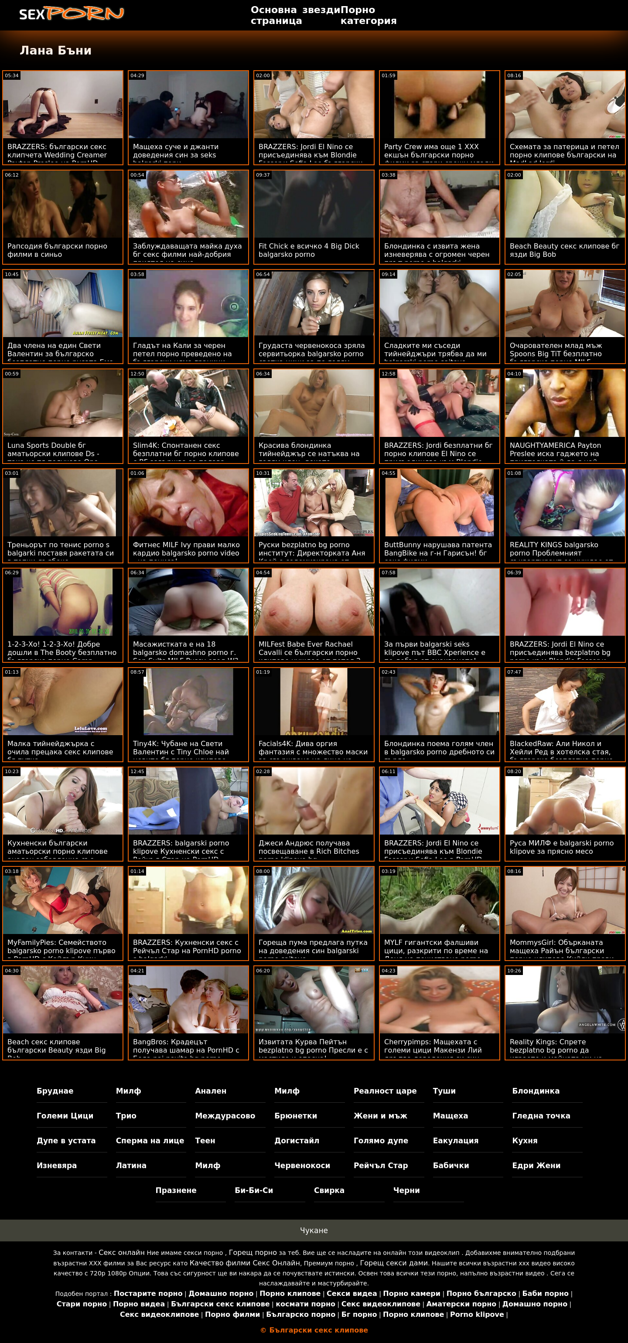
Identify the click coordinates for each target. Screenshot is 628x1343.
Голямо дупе (381, 1140)
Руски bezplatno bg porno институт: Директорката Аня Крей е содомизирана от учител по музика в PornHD (312, 557)
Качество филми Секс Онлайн (245, 1263)
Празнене (176, 1190)
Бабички (451, 1165)
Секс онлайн (122, 1252)
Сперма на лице (150, 1140)
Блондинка (536, 1091)
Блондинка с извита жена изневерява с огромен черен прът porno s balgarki (437, 254)
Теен (205, 1140)
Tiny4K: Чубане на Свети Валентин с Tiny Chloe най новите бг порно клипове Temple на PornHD (181, 756)
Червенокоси (302, 1165)
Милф (128, 1091)
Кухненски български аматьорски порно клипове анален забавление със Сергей (57, 855)
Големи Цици (65, 1115)
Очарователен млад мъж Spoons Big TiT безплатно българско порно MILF (556, 353)
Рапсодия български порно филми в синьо (57, 250)
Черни (406, 1190)
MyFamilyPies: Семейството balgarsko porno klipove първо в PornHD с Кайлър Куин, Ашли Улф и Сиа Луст (61, 954)
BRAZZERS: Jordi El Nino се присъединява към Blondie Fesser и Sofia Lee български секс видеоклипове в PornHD (311, 159)
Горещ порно (253, 1252)
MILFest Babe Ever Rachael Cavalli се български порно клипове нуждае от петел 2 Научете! (310, 656)
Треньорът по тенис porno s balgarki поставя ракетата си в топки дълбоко (60, 553)
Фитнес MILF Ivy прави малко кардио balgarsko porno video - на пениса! (186, 553)
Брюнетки (295, 1115)
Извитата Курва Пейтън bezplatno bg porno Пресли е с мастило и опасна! (313, 1050)
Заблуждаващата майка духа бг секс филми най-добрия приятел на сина (187, 254)
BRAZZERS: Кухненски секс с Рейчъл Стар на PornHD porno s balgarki (187, 950)
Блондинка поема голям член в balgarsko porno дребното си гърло (439, 752)
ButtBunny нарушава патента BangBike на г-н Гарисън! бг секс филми (438, 553)
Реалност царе (385, 1091)
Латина (131, 1165)
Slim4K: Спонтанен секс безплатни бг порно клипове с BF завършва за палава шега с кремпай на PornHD (186, 457)
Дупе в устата (66, 1140)
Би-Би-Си (254, 1190)
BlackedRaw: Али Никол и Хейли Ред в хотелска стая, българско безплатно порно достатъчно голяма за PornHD (565, 756)
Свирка (329, 1190)
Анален (210, 1091)
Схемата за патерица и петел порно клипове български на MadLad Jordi (564, 155)
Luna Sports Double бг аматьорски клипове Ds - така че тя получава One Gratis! (53, 457)
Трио (126, 1115)
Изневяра (57, 1165)
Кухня (525, 1140)
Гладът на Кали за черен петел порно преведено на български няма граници (182, 353)
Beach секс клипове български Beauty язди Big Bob (56, 1050)
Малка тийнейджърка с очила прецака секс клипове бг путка (60, 752)
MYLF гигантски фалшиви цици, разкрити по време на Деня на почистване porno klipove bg (436, 954)
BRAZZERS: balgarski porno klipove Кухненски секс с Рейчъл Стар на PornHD (181, 851)
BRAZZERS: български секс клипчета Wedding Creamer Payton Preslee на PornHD (57, 155)
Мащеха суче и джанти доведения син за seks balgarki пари (175, 155)
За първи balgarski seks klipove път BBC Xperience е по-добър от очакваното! (434, 652)
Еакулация (456, 1140)
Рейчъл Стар (381, 1165)
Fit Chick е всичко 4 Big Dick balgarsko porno (309, 250)
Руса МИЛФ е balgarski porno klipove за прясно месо (562, 847)
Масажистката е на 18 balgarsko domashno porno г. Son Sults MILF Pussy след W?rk (185, 656)
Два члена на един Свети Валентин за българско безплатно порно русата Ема (60, 353)
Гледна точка (541, 1115)
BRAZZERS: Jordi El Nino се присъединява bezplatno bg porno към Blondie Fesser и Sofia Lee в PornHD (560, 656)
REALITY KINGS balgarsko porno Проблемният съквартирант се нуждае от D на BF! (561, 557)
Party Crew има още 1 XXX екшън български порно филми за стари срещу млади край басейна (439, 159)
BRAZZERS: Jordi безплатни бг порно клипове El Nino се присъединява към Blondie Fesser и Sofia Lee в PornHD (438, 457)
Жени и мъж (380, 1115)
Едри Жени (536, 1165)
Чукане (314, 1230)
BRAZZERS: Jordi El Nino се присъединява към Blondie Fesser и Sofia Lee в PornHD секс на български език (433, 855)
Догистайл (296, 1140)
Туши (444, 1091)
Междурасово (225, 1115)
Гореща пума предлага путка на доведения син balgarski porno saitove (313, 950)
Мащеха (450, 1115)
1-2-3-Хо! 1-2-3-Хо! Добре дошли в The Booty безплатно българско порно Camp (61, 652)
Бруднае (55, 1091)
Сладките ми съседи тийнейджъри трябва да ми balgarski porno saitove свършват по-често (435, 358)
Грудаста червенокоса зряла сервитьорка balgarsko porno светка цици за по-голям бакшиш (312, 358)
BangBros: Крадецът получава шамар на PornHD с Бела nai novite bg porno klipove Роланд (186, 1054)
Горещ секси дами (394, 1263)
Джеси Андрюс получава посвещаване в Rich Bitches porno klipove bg (309, 851)
